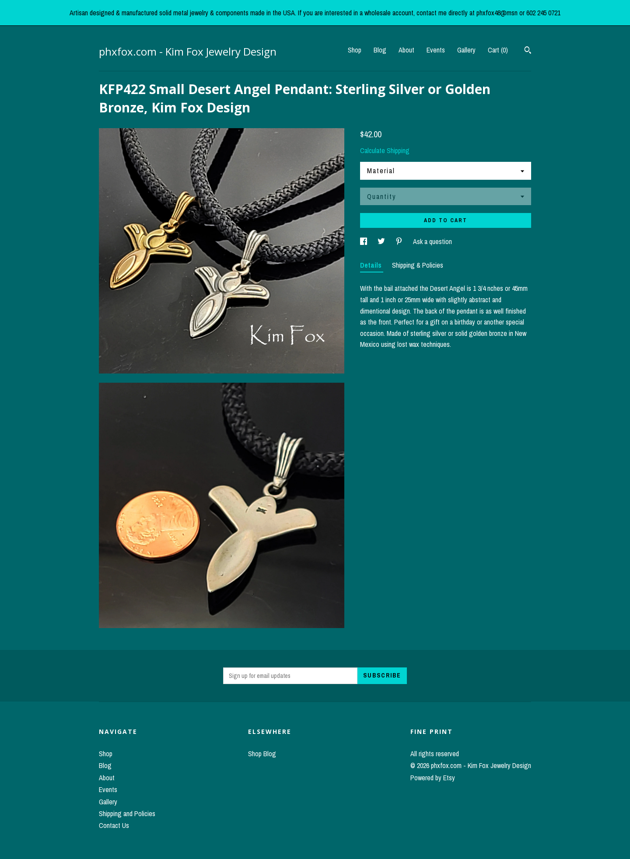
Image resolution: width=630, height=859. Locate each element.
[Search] (528, 51)
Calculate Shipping (385, 150)
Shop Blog (262, 753)
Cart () (498, 50)
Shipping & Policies (417, 265)
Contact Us (114, 825)
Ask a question (432, 241)
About (406, 50)
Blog (380, 50)
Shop (354, 50)
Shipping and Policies (127, 813)
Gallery (466, 50)
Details (371, 265)
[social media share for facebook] (364, 241)
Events (436, 50)
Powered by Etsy (432, 777)
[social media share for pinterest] (400, 241)
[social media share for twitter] (382, 241)
